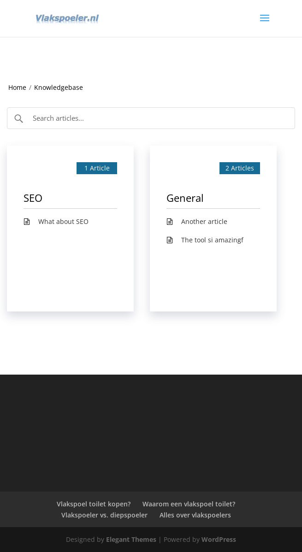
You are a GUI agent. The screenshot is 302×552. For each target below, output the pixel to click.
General (185, 198)
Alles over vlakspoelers (195, 515)
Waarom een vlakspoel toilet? (188, 503)
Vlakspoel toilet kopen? (93, 503)
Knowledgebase (58, 87)
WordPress (218, 539)
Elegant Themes (131, 539)
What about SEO (63, 221)
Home (17, 87)
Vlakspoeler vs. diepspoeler (104, 515)
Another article (204, 221)
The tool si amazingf (212, 239)
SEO (33, 198)
